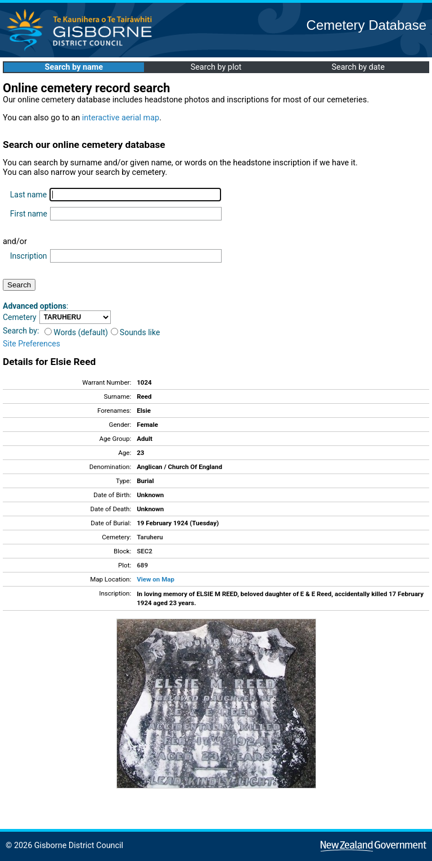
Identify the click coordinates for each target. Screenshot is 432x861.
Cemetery (20, 317)
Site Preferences (31, 343)
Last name (28, 194)
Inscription (28, 255)
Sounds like (135, 332)
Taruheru (150, 537)
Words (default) (76, 332)
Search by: (21, 330)
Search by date (357, 67)
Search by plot (216, 67)
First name (28, 213)
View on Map (155, 579)
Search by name (74, 67)
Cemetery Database (366, 25)
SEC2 (144, 551)
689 (142, 565)
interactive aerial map (120, 118)
